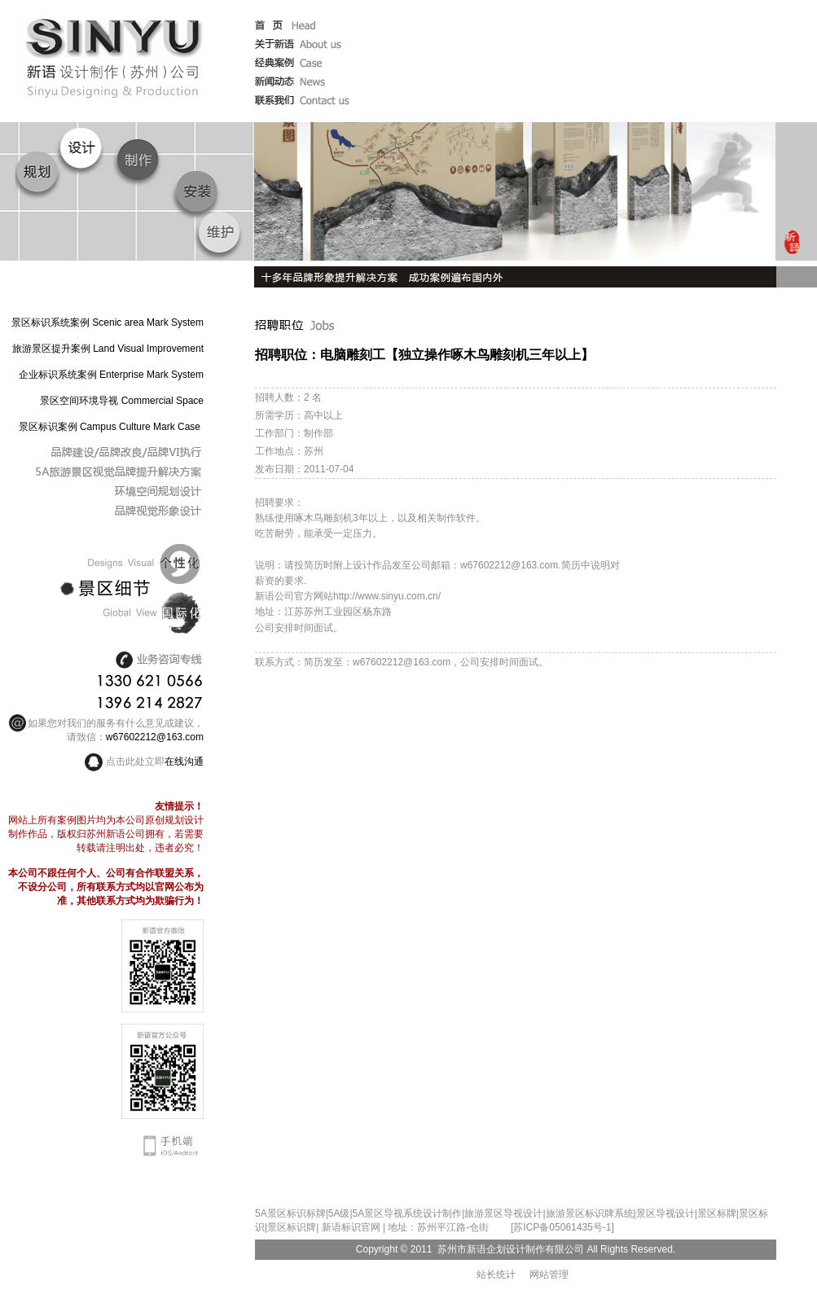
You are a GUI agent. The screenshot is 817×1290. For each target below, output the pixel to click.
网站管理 (549, 1274)
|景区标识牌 (290, 1227)
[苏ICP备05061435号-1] (562, 1227)
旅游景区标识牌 (580, 1213)
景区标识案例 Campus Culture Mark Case (109, 426)
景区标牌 (716, 1213)
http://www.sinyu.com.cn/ (387, 596)
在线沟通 (184, 761)
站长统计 (496, 1274)
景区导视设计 (665, 1213)
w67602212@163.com (155, 737)
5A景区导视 (378, 1213)
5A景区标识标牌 (290, 1213)
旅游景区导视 (493, 1213)
